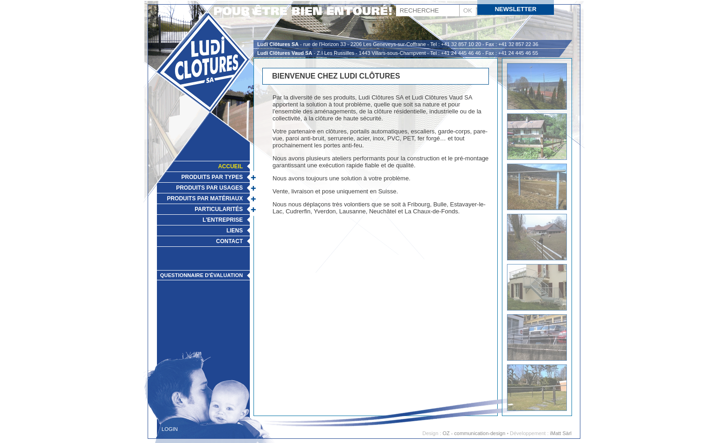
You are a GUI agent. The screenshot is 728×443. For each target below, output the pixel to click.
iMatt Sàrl (561, 433)
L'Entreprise (222, 220)
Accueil (230, 166)
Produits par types (212, 177)
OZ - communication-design (473, 433)
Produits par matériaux (205, 198)
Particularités (219, 209)
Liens (235, 230)
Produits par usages (209, 188)
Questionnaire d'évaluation (201, 275)
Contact (229, 241)
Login (170, 429)
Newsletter (516, 9)
